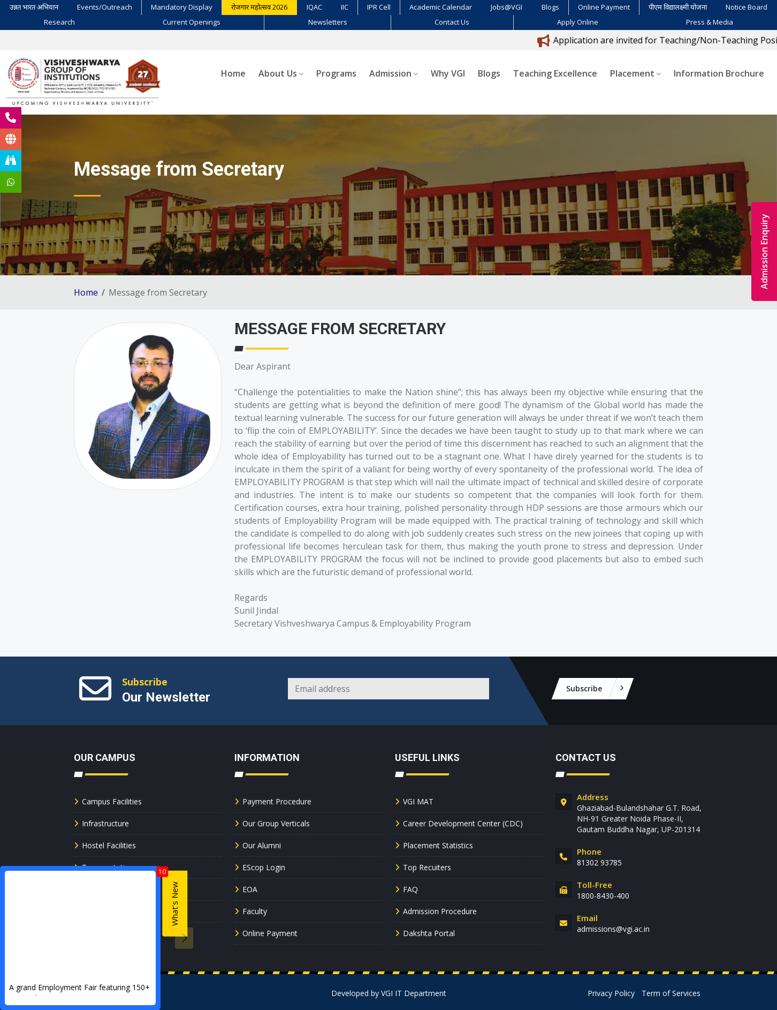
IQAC (314, 7)
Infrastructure (105, 823)
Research (59, 22)
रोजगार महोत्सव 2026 (259, 7)
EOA (249, 889)
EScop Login (263, 867)
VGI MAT (418, 801)
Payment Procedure (276, 801)
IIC (344, 7)
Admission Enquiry (764, 251)
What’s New (174, 903)
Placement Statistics (438, 845)
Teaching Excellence (555, 73)
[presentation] (184, 938)
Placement (635, 73)
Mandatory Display (181, 7)
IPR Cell (379, 7)
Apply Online (577, 22)
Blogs (550, 7)
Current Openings (191, 22)
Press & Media (709, 22)
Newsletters (327, 22)
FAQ (410, 889)
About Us (280, 73)
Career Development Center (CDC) (463, 823)
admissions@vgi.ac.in (613, 929)
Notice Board (746, 7)
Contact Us (452, 22)
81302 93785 (599, 862)
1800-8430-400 (603, 896)
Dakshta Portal (429, 933)
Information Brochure (719, 73)
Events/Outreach (104, 7)
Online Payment (604, 7)
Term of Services (671, 993)
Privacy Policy (611, 993)
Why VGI (448, 73)
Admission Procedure (440, 911)
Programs (336, 73)
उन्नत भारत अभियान (34, 7)
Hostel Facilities (109, 845)
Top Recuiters (427, 867)
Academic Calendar (440, 7)
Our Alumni (261, 845)
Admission (393, 73)
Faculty (254, 911)
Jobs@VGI (506, 7)
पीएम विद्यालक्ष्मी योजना (678, 7)
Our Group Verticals (276, 823)
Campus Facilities (112, 801)
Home (233, 73)
